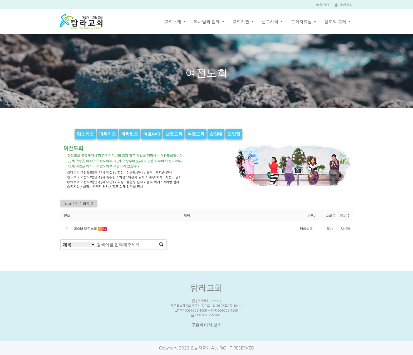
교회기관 (241, 21)
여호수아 (151, 134)
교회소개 (173, 21)
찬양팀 (234, 134)
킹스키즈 (85, 134)
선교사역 (270, 21)
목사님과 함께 (207, 21)
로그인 (322, 4)
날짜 (345, 215)
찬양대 (216, 134)
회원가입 (343, 4)
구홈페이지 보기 (206, 324)
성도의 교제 (335, 21)
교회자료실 (302, 21)
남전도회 (173, 134)
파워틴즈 (129, 134)
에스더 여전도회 (85, 229)
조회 (330, 215)
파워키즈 (107, 134)
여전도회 (196, 134)
